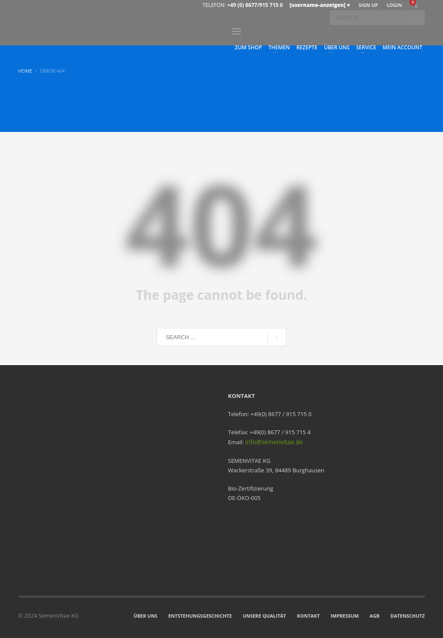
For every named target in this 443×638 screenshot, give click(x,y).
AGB (374, 615)
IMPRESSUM (345, 615)
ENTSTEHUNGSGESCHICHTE (200, 615)
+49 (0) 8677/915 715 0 (288, 5)
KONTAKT (308, 615)
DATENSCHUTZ (407, 615)
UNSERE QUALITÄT (264, 615)
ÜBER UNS (145, 615)
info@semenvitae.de (274, 442)
